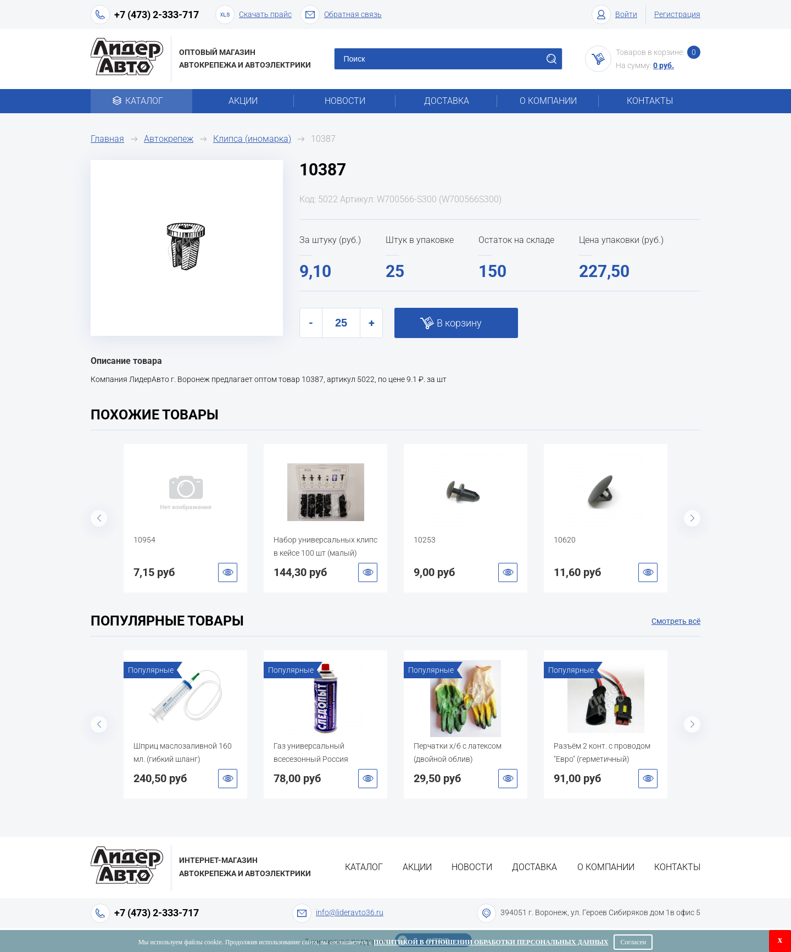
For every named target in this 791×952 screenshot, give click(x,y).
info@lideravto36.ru (349, 912)
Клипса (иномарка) (252, 139)
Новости (345, 101)
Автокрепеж (168, 139)
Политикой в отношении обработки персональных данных (491, 942)
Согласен (633, 942)
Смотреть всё (675, 621)
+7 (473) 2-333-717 (156, 14)
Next (692, 518)
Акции (243, 101)
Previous (99, 518)
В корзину (459, 323)
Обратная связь (341, 14)
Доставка (446, 101)
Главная (107, 139)
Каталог (141, 101)
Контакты (650, 101)
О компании (548, 101)
